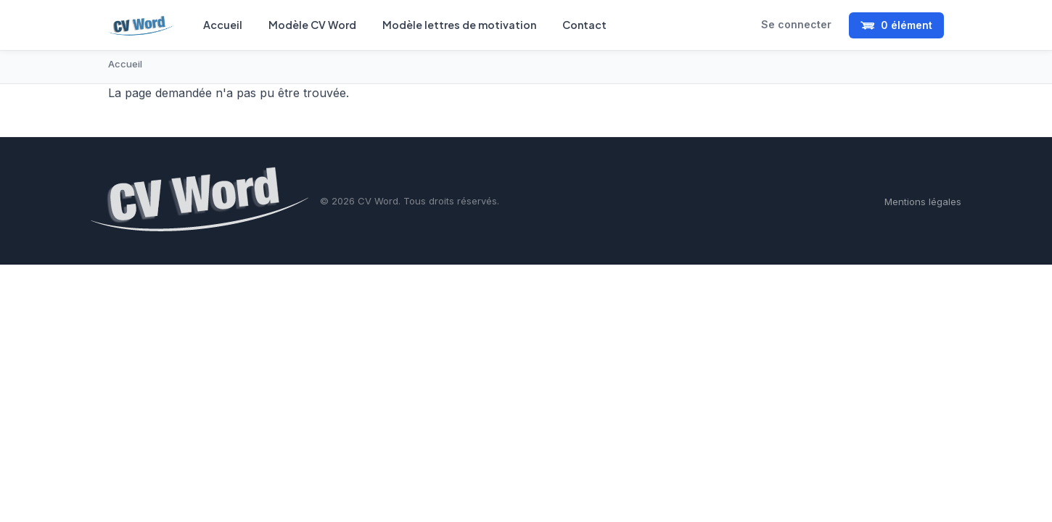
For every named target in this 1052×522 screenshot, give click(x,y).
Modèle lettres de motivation (459, 24)
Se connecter (796, 24)
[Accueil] (141, 25)
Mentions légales (922, 201)
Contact (584, 24)
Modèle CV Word (312, 24)
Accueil (222, 24)
